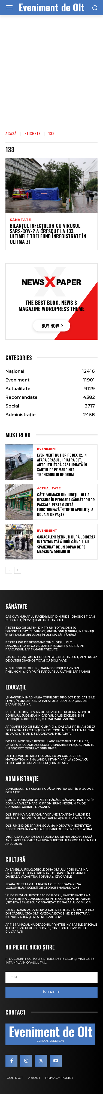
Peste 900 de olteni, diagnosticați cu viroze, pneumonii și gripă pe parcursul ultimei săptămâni (47, 669)
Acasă (11, 133)
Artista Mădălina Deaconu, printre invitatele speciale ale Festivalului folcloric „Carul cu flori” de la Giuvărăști (51, 928)
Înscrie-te (51, 992)
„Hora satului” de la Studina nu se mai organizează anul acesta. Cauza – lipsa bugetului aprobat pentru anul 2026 (50, 840)
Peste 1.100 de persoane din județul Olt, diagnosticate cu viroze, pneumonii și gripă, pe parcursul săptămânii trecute (44, 646)
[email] (51, 977)
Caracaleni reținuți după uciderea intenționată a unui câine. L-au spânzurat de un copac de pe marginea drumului (66, 544)
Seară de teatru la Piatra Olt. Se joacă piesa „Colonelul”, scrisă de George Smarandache (43, 886)
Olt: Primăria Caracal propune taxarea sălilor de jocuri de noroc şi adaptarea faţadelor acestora (48, 816)
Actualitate (49, 488)
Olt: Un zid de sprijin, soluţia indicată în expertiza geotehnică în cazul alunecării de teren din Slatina (48, 827)
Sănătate (20, 220)
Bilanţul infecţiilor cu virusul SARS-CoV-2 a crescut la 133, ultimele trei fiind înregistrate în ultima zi (48, 233)
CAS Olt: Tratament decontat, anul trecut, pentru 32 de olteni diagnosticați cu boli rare (51, 658)
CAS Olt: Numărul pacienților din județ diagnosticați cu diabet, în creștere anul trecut (50, 618)
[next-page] (17, 570)
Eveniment (47, 448)
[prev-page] (8, 570)
